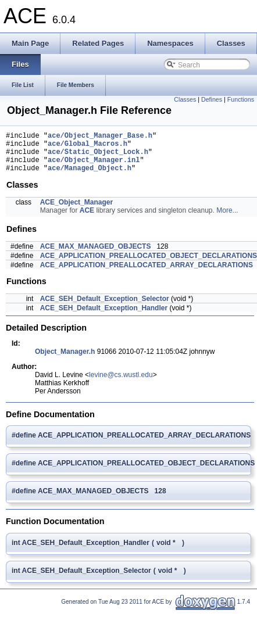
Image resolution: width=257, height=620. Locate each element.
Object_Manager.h (65, 360)
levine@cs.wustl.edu (121, 383)
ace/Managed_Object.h (89, 176)
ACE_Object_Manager (76, 211)
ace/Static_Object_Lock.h (98, 157)
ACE (87, 219)
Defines (211, 99)
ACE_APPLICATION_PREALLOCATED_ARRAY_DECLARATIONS (146, 274)
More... (227, 219)
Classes (185, 99)
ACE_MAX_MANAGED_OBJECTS (95, 255)
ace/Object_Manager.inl (94, 166)
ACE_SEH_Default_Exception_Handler (103, 317)
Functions (240, 99)
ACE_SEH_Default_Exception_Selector (104, 307)
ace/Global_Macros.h (87, 147)
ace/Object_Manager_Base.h (100, 137)
